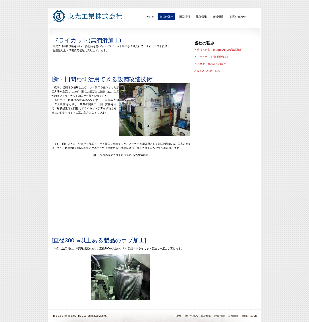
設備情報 (201, 16)
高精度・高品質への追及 (211, 64)
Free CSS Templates (64, 315)
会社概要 (218, 16)
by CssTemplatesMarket (92, 315)
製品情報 (184, 16)
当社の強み (166, 16)
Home (150, 16)
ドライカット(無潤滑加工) (212, 56)
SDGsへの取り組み (208, 71)
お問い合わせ (238, 16)
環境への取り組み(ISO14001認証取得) (220, 49)
